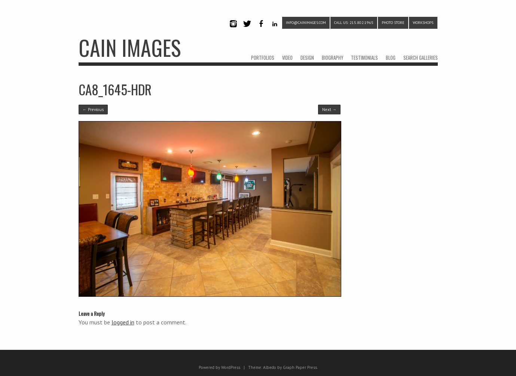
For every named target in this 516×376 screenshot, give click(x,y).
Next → (329, 109)
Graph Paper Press (300, 367)
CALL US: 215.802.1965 (353, 22)
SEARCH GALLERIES (420, 57)
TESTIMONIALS (364, 57)
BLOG (391, 57)
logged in (123, 322)
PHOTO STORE (393, 22)
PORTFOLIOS (262, 57)
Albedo (269, 367)
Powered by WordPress (219, 367)
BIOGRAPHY (332, 57)
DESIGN (307, 57)
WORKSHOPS (423, 22)
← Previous (93, 109)
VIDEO (287, 57)
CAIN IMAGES (130, 47)
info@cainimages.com (306, 22)
